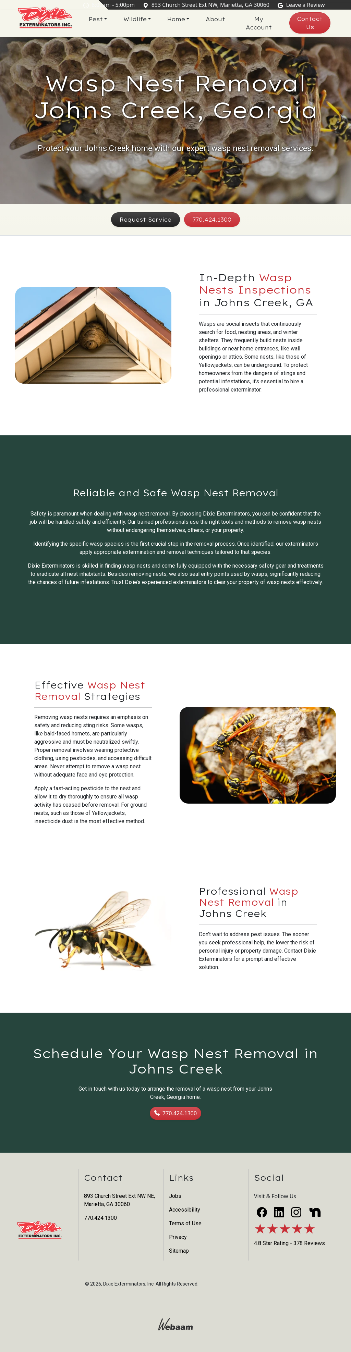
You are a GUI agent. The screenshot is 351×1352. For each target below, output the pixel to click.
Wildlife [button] (139, 19)
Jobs (175, 1196)
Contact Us (311, 22)
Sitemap (179, 1251)
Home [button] (181, 19)
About (220, 19)
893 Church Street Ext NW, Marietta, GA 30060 (207, 5)
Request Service (145, 219)
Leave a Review (303, 5)
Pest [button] (100, 19)
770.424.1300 (212, 219)
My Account (262, 23)
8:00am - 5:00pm (110, 5)
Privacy (178, 1237)
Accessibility (184, 1209)
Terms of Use (185, 1223)
